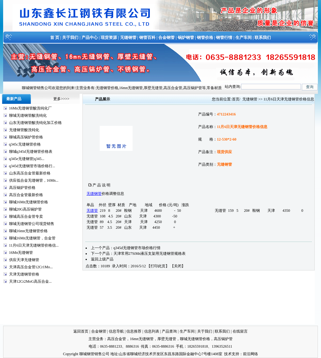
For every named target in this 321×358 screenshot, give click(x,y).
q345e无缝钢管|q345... (27, 159)
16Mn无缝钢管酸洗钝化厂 (30, 108)
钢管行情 (224, 37)
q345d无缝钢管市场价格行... (32, 166)
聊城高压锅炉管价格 (26, 137)
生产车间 (243, 37)
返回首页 (80, 331)
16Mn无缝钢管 (21, 252)
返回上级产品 (102, 259)
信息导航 (116, 331)
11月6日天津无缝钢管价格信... (34, 245)
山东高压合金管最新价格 (29, 173)
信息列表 (151, 331)
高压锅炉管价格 (22, 187)
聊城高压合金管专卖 (26, 216)
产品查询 (169, 331)
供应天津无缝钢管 (24, 260)
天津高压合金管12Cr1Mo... (31, 267)
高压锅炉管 (223, 339)
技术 (228, 354)
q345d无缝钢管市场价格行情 (136, 248)
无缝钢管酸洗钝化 (24, 130)
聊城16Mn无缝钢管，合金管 (32, 238)
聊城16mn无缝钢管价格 (28, 231)
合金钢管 (166, 37)
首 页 (54, 37)
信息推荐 (133, 331)
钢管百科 (147, 37)
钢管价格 (205, 37)
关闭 (178, 266)
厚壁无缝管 (166, 339)
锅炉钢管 (186, 37)
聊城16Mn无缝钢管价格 (28, 202)
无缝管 (92, 210)
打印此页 (158, 266)
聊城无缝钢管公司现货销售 (31, 224)
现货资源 (109, 37)
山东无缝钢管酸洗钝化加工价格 (35, 122)
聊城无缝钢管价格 (195, 339)
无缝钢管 (128, 37)
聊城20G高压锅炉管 (25, 209)
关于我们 (70, 37)
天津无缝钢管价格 (24, 274)
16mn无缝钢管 (141, 339)
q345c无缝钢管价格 (25, 144)
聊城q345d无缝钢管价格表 (30, 151)
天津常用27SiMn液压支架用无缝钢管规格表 (149, 253)
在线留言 (240, 331)
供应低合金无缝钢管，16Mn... (34, 180)
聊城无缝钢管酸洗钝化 (28, 115)
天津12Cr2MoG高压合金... (30, 281)
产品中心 (90, 37)
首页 (235, 99)
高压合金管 (116, 339)
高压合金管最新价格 (26, 195)
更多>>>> (61, 99)
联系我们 (263, 37)
